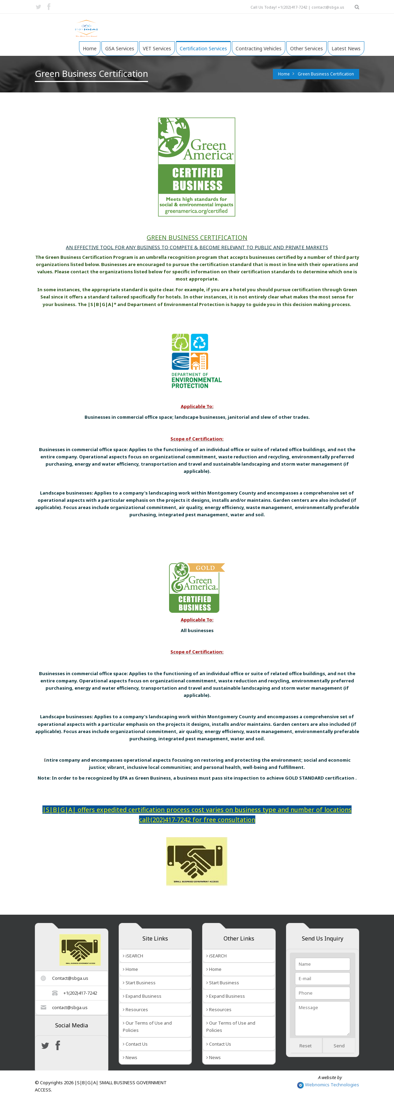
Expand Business (142, 996)
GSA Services (119, 48)
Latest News (346, 48)
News (130, 1057)
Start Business (139, 982)
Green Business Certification (326, 74)
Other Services (306, 48)
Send (339, 1046)
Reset (305, 1046)
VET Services (157, 48)
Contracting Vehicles (259, 48)
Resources (135, 1009)
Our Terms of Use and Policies (147, 1026)
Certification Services (203, 48)
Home (90, 48)
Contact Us (135, 1044)
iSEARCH (133, 956)
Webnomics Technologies (328, 1084)
